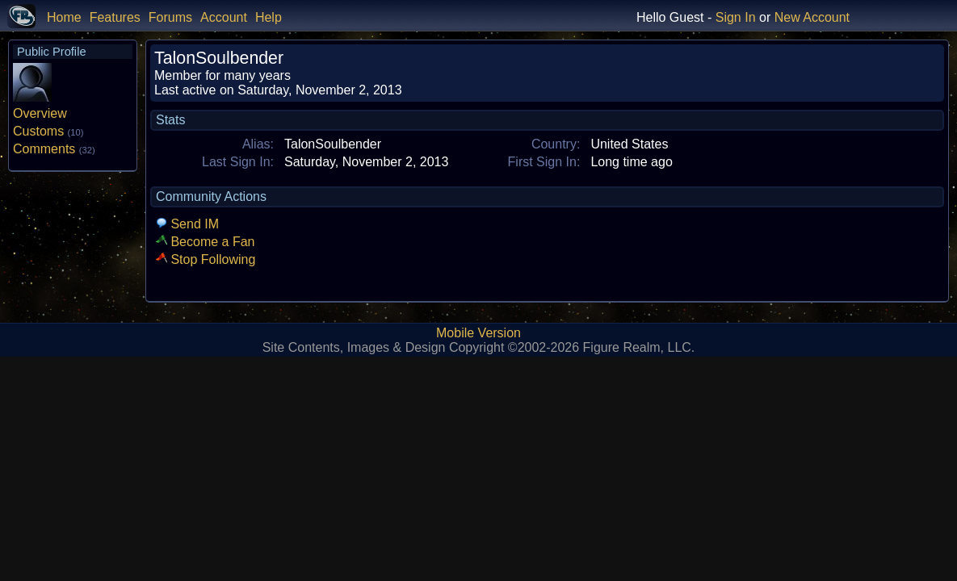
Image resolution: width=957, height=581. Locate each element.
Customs (48, 131)
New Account (812, 17)
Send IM (187, 224)
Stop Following (205, 259)
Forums (170, 17)
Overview (40, 113)
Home (64, 17)
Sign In (736, 17)
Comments (54, 149)
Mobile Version (478, 333)
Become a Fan (205, 242)
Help (268, 17)
